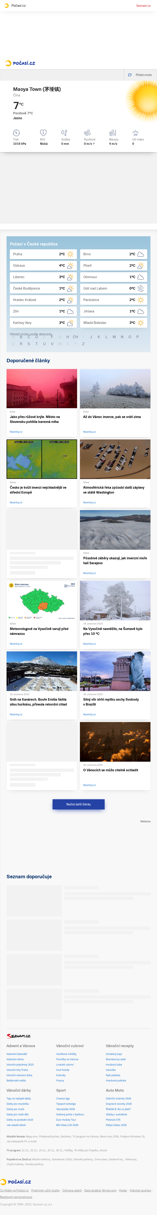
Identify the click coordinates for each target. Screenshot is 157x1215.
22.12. (25, 1150)
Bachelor (66, 1136)
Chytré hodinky (15, 1164)
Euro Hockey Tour (66, 1119)
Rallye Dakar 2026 (116, 1125)
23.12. (33, 1150)
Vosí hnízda (62, 1070)
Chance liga (63, 1098)
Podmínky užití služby (45, 1190)
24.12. (42, 1150)
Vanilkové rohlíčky (66, 1054)
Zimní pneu (100, 1159)
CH (75, 337)
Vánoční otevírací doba (19, 1075)
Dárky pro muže (15, 1109)
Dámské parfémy (83, 1159)
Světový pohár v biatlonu (70, 1114)
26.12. (59, 1150)
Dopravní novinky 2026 (119, 1103)
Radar (123, 1190)
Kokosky (61, 1075)
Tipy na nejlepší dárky (19, 1098)
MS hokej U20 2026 (67, 1125)
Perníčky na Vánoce (67, 1059)
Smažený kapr (114, 1054)
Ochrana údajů (72, 1190)
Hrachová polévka (116, 1080)
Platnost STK (113, 1119)
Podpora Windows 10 (132, 1136)
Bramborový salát (116, 1059)
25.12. (50, 1150)
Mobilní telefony (41, 1159)
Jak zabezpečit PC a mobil (22, 1141)
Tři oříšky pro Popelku (86, 1150)
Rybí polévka (113, 1075)
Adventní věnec (15, 1059)
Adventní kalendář (17, 1054)
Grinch (103, 1150)
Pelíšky (69, 1150)
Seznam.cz (143, 5)
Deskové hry (116, 1159)
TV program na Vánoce (86, 1136)
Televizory (130, 1159)
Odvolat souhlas (140, 1190)
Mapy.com (31, 1136)
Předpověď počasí (49, 1136)
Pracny (60, 1080)
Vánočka (111, 1070)
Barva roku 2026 (109, 1136)
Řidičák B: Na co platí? (118, 1109)
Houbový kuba (114, 1064)
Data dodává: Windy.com (100, 1190)
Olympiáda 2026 (65, 1109)
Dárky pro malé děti (18, 1114)
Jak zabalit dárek (16, 1125)
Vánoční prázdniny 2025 (20, 1064)
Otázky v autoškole (116, 1114)
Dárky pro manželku (18, 1103)
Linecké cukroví (65, 1064)
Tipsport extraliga (66, 1103)
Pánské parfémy (34, 1164)
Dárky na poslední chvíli (20, 1119)
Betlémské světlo (16, 1080)
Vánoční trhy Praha (17, 1070)
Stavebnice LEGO (62, 1159)
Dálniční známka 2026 (118, 1098)
